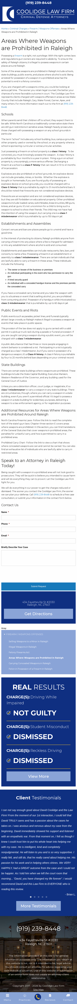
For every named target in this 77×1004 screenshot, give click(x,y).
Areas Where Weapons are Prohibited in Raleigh (36, 658)
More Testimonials (38, 906)
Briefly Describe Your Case (14, 547)
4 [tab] (42, 897)
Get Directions (38, 613)
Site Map (38, 989)
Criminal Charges (18, 28)
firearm (18, 55)
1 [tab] (30, 897)
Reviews (50, 997)
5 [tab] (46, 897)
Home (4, 28)
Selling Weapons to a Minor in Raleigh (28, 641)
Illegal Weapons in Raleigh (22, 647)
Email (5, 535)
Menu (7, 997)
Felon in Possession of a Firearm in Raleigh (30, 669)
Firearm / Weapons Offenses (44, 28)
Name (5, 512)
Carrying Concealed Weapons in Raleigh (30, 663)
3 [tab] (38, 897)
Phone (5, 524)
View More (38, 776)
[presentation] (21, 573)
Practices (25, 997)
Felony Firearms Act (19, 652)
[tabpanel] (38, 850)
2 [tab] (34, 897)
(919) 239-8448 (41, 494)
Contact (68, 997)
